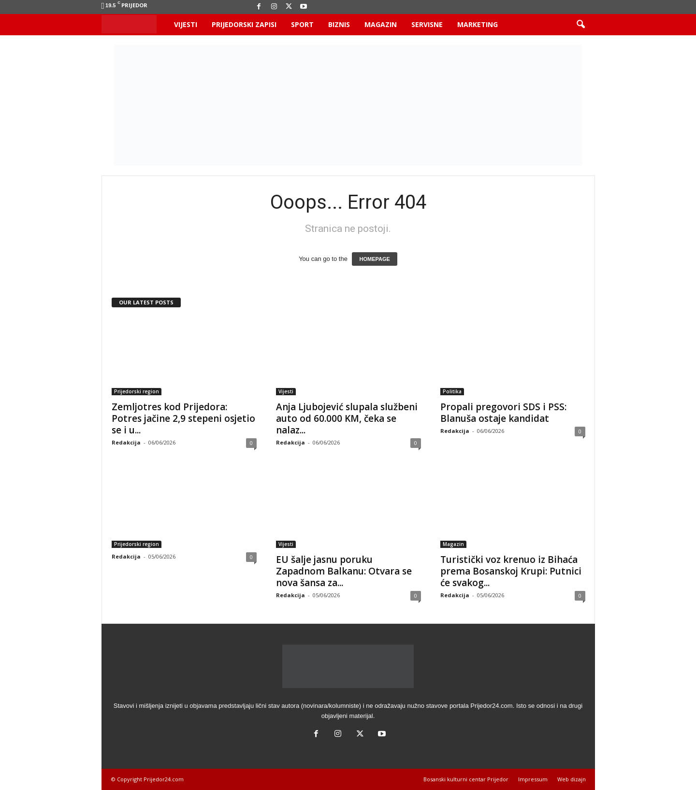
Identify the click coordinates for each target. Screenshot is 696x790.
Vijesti (185, 24)
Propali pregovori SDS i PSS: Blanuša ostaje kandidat (503, 413)
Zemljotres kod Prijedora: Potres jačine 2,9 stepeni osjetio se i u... (183, 418)
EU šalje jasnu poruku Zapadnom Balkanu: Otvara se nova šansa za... (344, 571)
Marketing (477, 24)
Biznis (339, 24)
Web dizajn (571, 779)
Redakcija (126, 442)
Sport (302, 24)
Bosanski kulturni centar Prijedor (465, 779)
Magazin (380, 24)
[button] (580, 24)
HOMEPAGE (374, 259)
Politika (452, 391)
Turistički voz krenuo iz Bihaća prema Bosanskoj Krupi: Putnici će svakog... (510, 571)
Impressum (533, 779)
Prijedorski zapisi (244, 24)
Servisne (427, 24)
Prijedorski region (136, 391)
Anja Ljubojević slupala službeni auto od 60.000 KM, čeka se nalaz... (347, 418)
